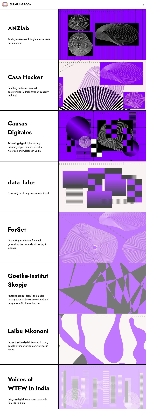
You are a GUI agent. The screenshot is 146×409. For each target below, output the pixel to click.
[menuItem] (73, 34)
